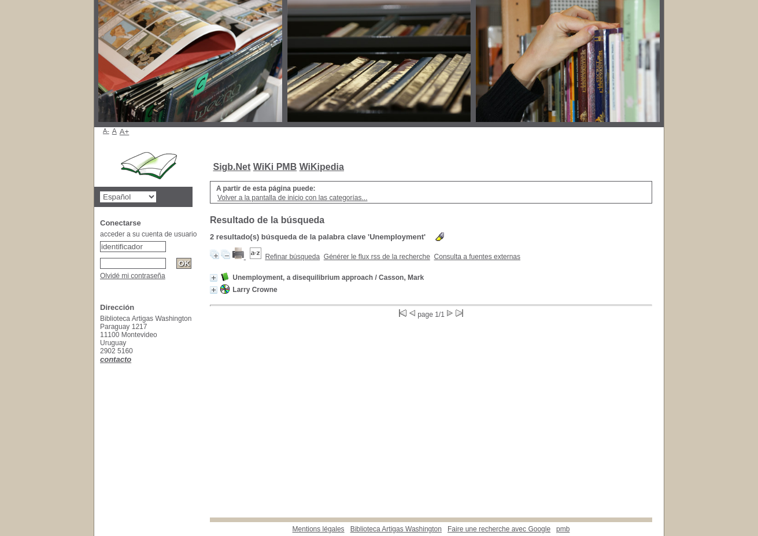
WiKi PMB (275, 167)
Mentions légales (319, 529)
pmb (563, 529)
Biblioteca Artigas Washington (396, 529)
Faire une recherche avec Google (499, 529)
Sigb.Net (231, 167)
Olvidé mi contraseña (132, 276)
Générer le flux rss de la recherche (377, 257)
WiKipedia (321, 167)
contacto (115, 359)
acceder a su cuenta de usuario (148, 234)
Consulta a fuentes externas (477, 257)
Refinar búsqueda (292, 257)
